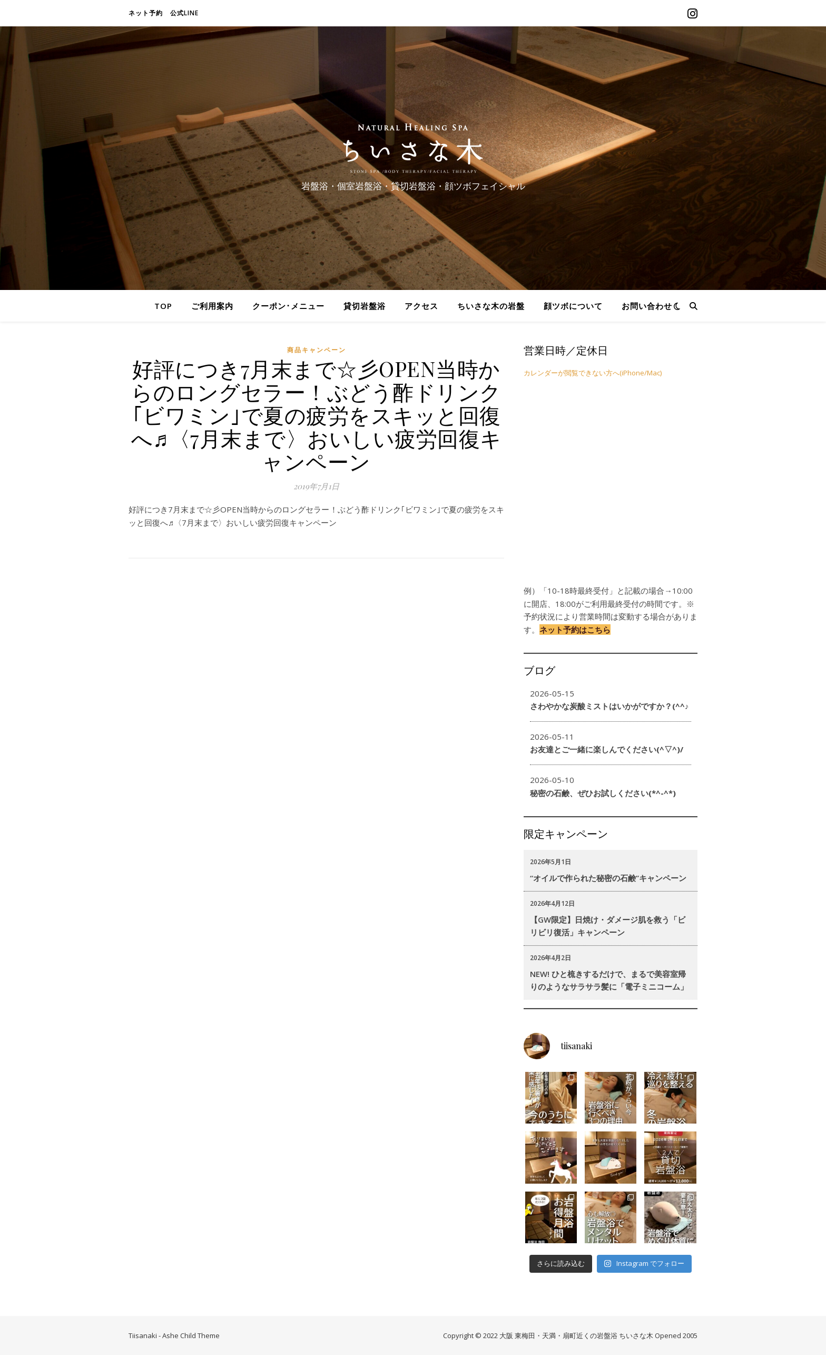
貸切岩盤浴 (364, 306)
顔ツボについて (573, 306)
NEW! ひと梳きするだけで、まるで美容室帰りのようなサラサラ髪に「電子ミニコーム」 (609, 980)
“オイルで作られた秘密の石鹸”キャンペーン (608, 878)
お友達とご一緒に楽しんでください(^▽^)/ (606, 749)
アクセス (421, 306)
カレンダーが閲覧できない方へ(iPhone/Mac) (593, 373)
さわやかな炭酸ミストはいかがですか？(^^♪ (609, 706)
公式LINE (184, 12)
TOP (163, 306)
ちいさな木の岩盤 (491, 306)
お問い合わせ (647, 306)
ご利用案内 (212, 306)
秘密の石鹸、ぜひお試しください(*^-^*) (603, 793)
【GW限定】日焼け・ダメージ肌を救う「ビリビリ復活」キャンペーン (607, 925)
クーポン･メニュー (288, 306)
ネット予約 (146, 12)
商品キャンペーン (316, 349)
